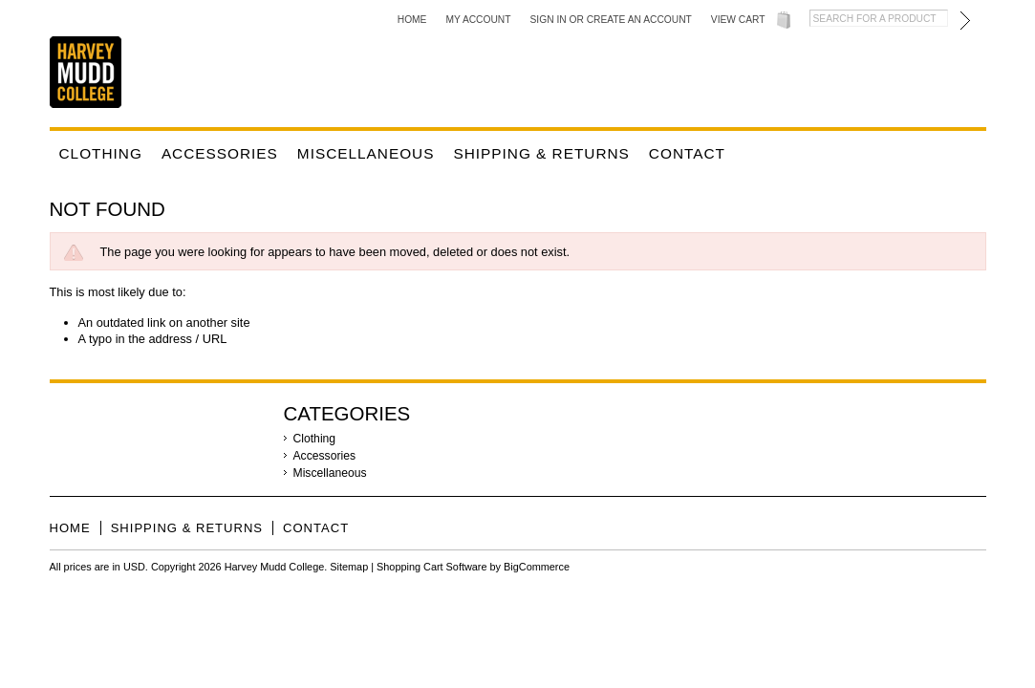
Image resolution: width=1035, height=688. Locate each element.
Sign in (548, 19)
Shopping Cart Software (431, 566)
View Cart (738, 19)
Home (412, 19)
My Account (477, 19)
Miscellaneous (366, 153)
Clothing (100, 153)
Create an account (639, 19)
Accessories (220, 153)
